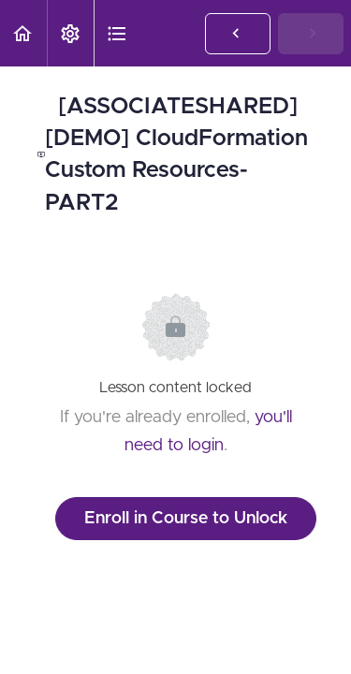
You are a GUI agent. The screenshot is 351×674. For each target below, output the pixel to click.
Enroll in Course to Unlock (185, 518)
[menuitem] (70, 33)
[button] (23, 33)
